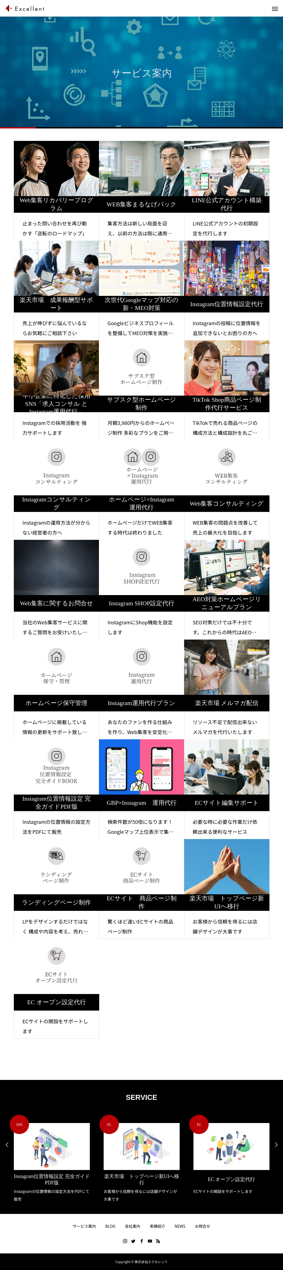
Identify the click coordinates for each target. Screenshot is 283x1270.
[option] (52, 1159)
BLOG (110, 1226)
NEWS (180, 1226)
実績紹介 (157, 1226)
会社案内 (132, 1226)
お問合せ (202, 1226)
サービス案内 (84, 1226)
